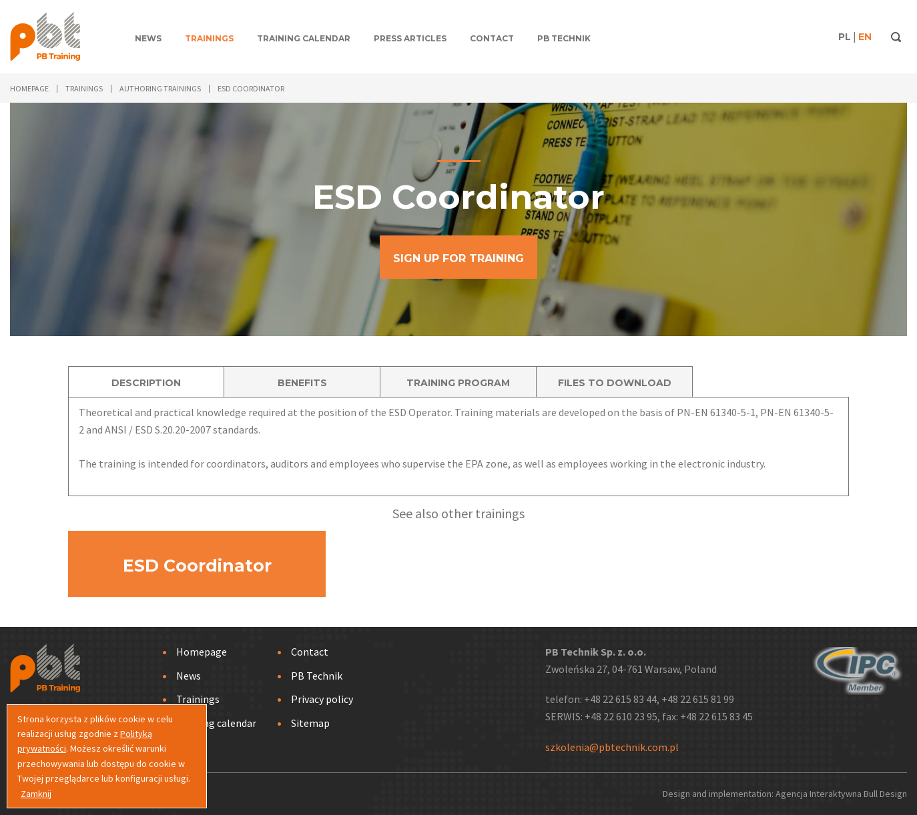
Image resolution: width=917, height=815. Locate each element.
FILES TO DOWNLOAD (614, 383)
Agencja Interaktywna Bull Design (841, 794)
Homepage (201, 651)
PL (844, 37)
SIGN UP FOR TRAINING (458, 258)
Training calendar (303, 38)
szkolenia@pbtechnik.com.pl (612, 747)
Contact (492, 38)
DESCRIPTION (146, 383)
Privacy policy (322, 699)
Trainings (209, 38)
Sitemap (310, 723)
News (148, 38)
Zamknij (36, 794)
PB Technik (564, 38)
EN (865, 37)
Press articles (410, 38)
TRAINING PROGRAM (458, 383)
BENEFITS (302, 383)
